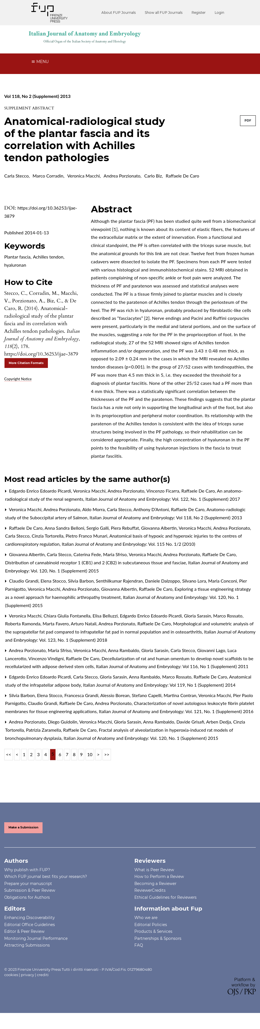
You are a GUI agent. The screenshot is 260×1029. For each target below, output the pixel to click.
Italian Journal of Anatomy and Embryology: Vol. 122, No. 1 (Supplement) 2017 (162, 499)
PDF (248, 120)
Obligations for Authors (27, 897)
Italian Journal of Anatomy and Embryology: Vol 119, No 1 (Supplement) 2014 (159, 685)
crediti (43, 974)
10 (90, 754)
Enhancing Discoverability (29, 917)
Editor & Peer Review (24, 931)
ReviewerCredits (150, 890)
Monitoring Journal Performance (36, 938)
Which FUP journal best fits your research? (45, 876)
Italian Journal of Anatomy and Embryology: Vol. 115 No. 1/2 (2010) (128, 544)
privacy (27, 974)
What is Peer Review (154, 870)
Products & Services (153, 931)
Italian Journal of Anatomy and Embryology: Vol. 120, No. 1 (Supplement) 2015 (141, 738)
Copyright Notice (18, 379)
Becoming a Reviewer (155, 883)
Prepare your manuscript (28, 883)
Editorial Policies (150, 924)
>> (107, 754)
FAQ (138, 945)
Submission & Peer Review (29, 890)
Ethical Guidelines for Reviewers (165, 897)
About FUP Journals (118, 12)
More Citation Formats (26, 363)
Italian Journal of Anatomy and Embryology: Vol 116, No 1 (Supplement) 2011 (172, 666)
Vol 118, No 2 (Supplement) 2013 (37, 96)
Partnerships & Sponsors (157, 938)
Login (219, 12)
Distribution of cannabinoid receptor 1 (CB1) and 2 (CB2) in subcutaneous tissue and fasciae (96, 562)
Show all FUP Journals (164, 12)
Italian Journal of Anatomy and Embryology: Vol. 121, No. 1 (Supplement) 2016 (176, 711)
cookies (11, 974)
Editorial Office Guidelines (29, 924)
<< (8, 754)
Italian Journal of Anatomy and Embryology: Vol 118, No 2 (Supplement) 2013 (166, 517)
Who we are (145, 917)
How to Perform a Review (159, 876)
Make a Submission (23, 827)
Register (199, 12)
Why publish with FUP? (27, 870)
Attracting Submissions (27, 945)
